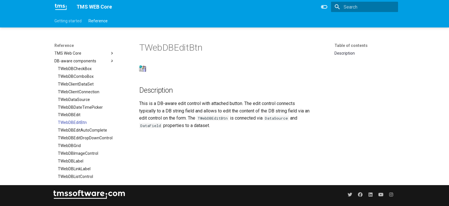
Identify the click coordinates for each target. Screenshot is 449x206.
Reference (98, 21)
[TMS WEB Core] (61, 7)
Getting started (68, 21)
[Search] (364, 7)
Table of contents (351, 45)
